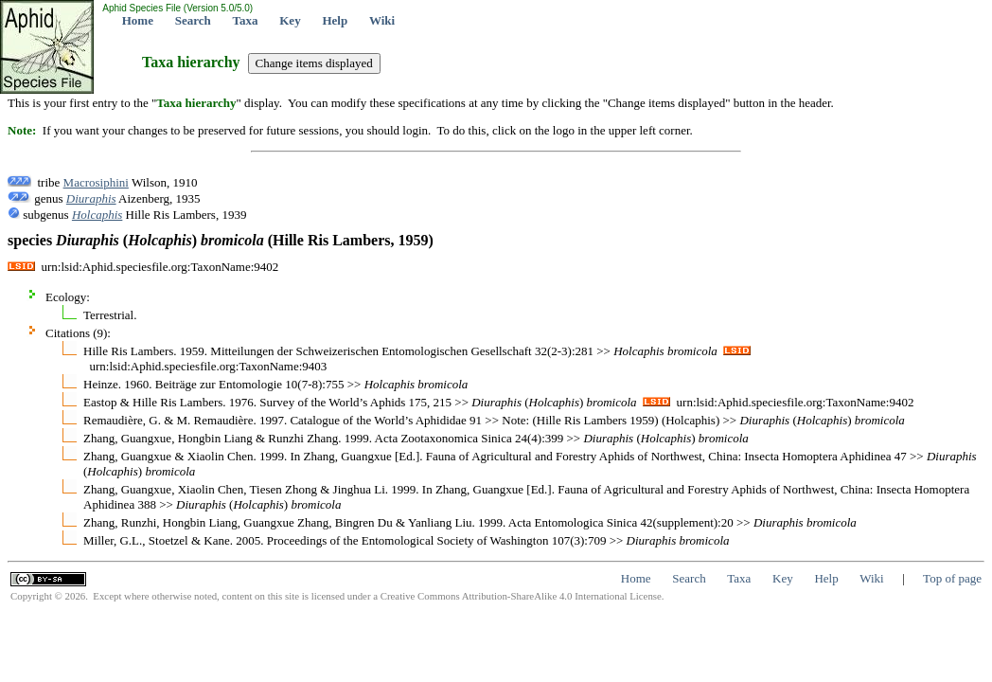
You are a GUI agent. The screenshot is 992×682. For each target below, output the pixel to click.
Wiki (382, 20)
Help (334, 20)
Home (137, 20)
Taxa (245, 20)
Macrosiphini (96, 182)
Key (289, 20)
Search (193, 20)
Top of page (952, 578)
